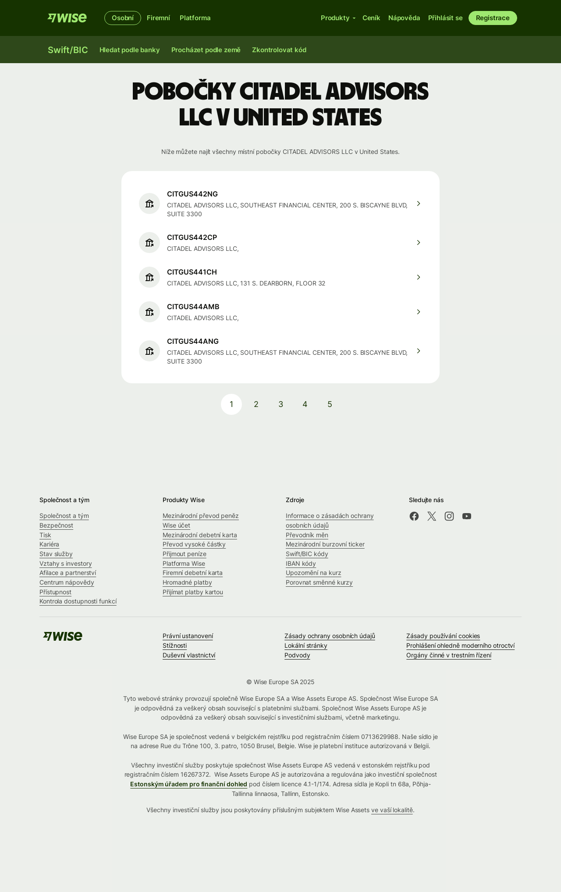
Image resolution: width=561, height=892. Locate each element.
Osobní (123, 18)
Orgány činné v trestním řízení (448, 655)
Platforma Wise (184, 563)
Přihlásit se (445, 18)
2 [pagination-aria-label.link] (256, 404)
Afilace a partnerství (67, 572)
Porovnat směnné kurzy (319, 582)
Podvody (297, 655)
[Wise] (67, 18)
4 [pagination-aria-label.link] (305, 404)
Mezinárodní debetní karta (200, 535)
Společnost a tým (64, 515)
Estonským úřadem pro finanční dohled (188, 784)
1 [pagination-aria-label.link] (231, 404)
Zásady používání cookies (443, 635)
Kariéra (49, 544)
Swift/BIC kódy (307, 553)
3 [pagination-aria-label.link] (280, 404)
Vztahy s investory (65, 563)
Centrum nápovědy (66, 582)
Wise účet (176, 525)
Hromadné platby (187, 582)
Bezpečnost (56, 525)
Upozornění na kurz (313, 572)
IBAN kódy (301, 563)
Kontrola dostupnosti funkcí (78, 601)
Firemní (158, 18)
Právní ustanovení (188, 635)
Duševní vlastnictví (189, 655)
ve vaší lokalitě (392, 810)
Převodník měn (307, 535)
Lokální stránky (305, 645)
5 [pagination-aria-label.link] (329, 404)
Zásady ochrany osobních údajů (329, 635)
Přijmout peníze (184, 553)
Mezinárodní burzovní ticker (325, 544)
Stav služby (56, 553)
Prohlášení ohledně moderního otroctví (460, 645)
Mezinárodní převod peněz (201, 515)
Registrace (493, 18)
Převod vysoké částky (194, 544)
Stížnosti (175, 645)
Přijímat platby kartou (193, 592)
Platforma (195, 18)
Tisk (45, 535)
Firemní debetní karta (193, 572)
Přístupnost (55, 592)
